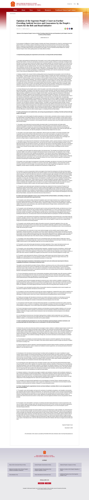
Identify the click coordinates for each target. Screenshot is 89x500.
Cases (39, 10)
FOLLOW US (44, 480)
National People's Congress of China (68, 464)
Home (15, 10)
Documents (14, 13)
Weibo (48, 483)
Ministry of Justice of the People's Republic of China (69, 470)
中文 (75, 3)
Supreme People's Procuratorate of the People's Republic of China (43, 470)
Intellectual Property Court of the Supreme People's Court (69, 475)
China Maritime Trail (13, 474)
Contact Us (69, 3)
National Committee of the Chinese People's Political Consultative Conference (18, 470)
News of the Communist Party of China (17, 464)
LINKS (44, 460)
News (31, 10)
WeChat (41, 483)
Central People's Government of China (43, 464)
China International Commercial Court (43, 474)
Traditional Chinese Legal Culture (65, 10)
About (23, 10)
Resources (48, 10)
